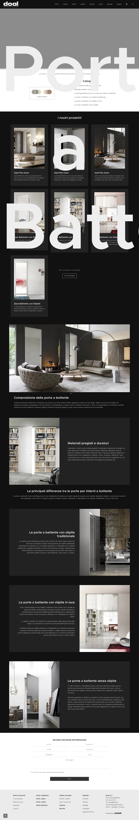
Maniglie (85, 805)
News (101, 4)
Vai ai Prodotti (69, 276)
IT (132, 4)
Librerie (82, 4)
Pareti (74, 4)
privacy (62, 772)
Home (60, 270)
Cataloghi (86, 808)
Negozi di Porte (88, 812)
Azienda (109, 4)
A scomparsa (18, 799)
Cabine (65, 4)
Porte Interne (66, 270)
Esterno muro (18, 802)
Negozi (119, 4)
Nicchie (92, 4)
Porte (56, 4)
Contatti (85, 799)
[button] (68, 393)
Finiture (85, 802)
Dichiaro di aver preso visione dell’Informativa (48, 772)
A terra (15, 808)
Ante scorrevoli (65, 802)
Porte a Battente (75, 270)
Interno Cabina (64, 799)
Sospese (16, 805)
